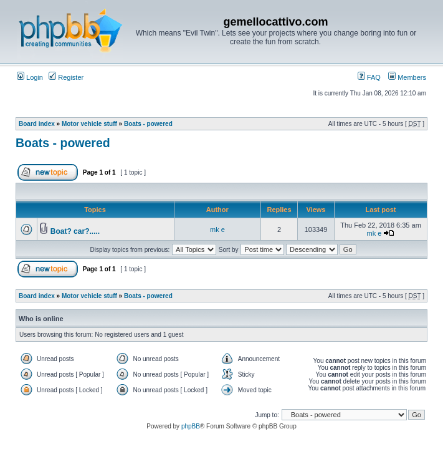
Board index (37, 123)
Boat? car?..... (75, 231)
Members (407, 77)
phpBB (190, 426)
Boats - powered (148, 123)
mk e (217, 229)
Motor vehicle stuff (89, 123)
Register (66, 77)
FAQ (369, 77)
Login (30, 77)
